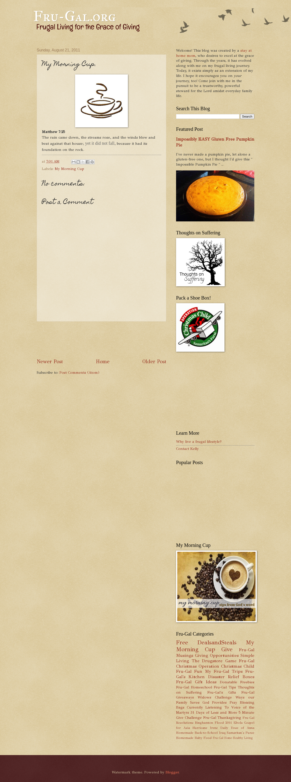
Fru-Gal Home (222, 738)
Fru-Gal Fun (189, 671)
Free (182, 642)
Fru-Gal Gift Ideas (196, 682)
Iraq (222, 733)
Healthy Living (243, 738)
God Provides (214, 702)
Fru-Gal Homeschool (194, 687)
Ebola (238, 723)
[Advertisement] (126, 340)
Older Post (154, 361)
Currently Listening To (208, 707)
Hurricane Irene (205, 728)
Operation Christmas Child (226, 666)
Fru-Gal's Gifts (221, 692)
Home (103, 361)
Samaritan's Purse (240, 733)
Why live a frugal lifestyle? (199, 441)
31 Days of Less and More (213, 712)
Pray (233, 702)
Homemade (184, 733)
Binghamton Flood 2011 (213, 723)
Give (227, 649)
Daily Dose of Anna (237, 728)
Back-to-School (206, 733)
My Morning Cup (69, 169)
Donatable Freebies (237, 682)
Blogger (172, 772)
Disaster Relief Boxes (231, 676)
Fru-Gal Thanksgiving (222, 717)
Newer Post (50, 361)
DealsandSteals (216, 642)
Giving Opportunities (217, 655)
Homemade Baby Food (194, 738)
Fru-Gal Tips (225, 687)
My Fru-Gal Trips (224, 671)
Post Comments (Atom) (79, 372)
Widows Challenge (215, 697)
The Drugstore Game (214, 660)
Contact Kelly (187, 448)
